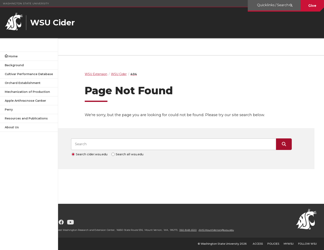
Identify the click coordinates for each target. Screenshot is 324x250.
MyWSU (289, 243)
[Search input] (183, 144)
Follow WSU (307, 243)
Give (312, 6)
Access (258, 243)
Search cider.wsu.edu (101, 154)
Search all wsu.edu (139, 154)
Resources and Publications (26, 118)
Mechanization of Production (27, 92)
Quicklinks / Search (273, 5)
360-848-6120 (207, 229)
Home (13, 56)
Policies (273, 243)
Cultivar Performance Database (29, 74)
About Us (12, 127)
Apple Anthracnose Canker (25, 101)
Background (14, 65)
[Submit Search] (293, 144)
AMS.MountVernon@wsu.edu (235, 229)
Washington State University (26, 3)
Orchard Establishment (22, 83)
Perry (9, 109)
